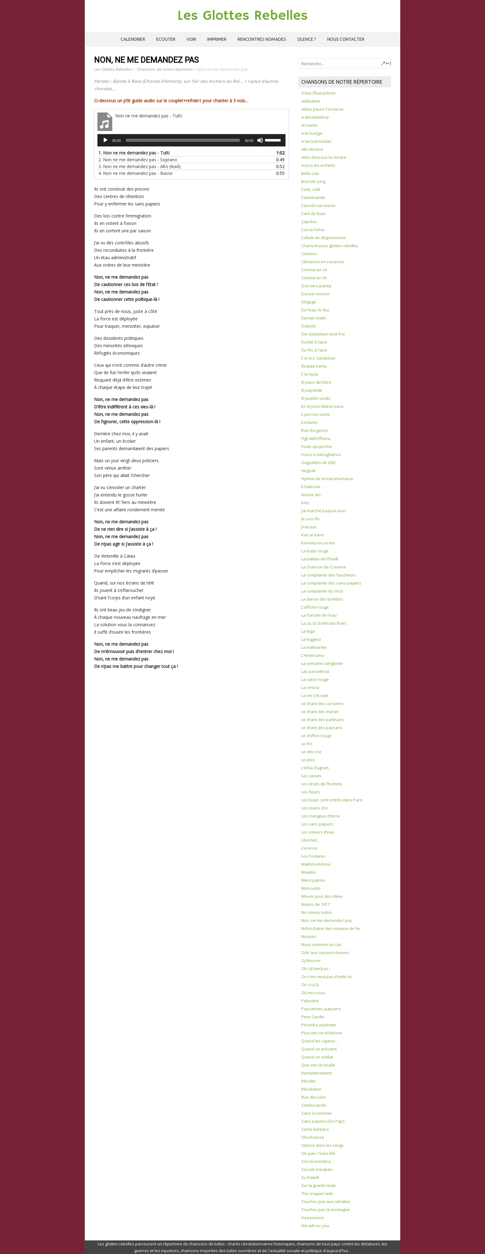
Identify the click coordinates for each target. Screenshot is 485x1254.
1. (134, 153)
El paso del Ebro (316, 382)
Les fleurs (310, 792)
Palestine (310, 1000)
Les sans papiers (317, 824)
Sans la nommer (316, 1113)
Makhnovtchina (315, 864)
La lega (308, 631)
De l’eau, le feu (315, 310)
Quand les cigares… (320, 1041)
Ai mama (309, 125)
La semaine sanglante (322, 663)
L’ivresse (309, 848)
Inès (305, 502)
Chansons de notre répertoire (165, 69)
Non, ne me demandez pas (326, 920)
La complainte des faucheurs (328, 575)
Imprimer (216, 39)
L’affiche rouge (315, 607)
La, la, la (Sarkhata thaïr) (323, 623)
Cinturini (309, 253)
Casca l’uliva (312, 229)
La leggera (311, 639)
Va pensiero (312, 1217)
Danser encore (315, 294)
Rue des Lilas (313, 1097)
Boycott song (313, 181)
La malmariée (314, 647)
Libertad (309, 840)
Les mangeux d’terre (320, 816)
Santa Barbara (315, 1129)
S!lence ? (306, 39)
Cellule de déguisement (323, 237)
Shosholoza (312, 1137)
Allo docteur (312, 149)
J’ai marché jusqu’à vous (323, 510)
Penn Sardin (312, 1017)
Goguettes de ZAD (318, 462)
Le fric (306, 743)
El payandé (311, 390)
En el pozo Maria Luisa (322, 406)
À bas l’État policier (318, 93)
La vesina (310, 687)
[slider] (183, 140)
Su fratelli (310, 1177)
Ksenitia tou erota (318, 543)
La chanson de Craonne (323, 567)
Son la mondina (316, 1161)
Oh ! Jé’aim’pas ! (315, 968)
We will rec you (315, 1225)
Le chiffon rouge (316, 735)
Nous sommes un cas (321, 944)
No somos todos (316, 912)
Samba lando (313, 1105)
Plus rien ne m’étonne (321, 1033)
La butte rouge (314, 551)
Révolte (308, 1081)
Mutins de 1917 (315, 904)
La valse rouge (315, 679)
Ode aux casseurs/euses (325, 952)
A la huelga (311, 133)
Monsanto (310, 888)
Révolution (311, 1089)
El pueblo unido (315, 398)
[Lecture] (105, 140)
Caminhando (313, 197)
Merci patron (313, 880)
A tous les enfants (318, 165)
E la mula (309, 374)
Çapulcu (308, 221)
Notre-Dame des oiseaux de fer (331, 928)
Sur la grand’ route (318, 1185)
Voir (191, 39)
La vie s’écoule (314, 695)
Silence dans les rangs (322, 1145)
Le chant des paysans (321, 727)
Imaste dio (311, 494)
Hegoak (308, 470)
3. (139, 166)
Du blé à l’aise (314, 342)
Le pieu (308, 759)
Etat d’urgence (314, 430)
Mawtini (308, 872)
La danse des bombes (322, 599)
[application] (191, 140)
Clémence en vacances (323, 261)
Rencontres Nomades (262, 39)
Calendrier (133, 39)
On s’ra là (310, 984)
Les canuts (311, 776)
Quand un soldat (317, 1057)
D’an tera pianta (316, 286)
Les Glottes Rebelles (242, 15)
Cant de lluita (313, 213)
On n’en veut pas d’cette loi (326, 976)
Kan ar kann (312, 535)
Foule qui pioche (316, 446)
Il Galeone (310, 486)
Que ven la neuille (318, 1065)
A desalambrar (315, 117)
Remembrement (316, 1073)
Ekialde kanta (314, 366)
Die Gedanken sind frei (323, 334)
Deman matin (313, 318)
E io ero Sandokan (318, 358)
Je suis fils (310, 518)
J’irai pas (309, 527)
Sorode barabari (317, 1169)
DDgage (308, 302)
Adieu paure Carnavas (322, 109)
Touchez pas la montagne (325, 1209)
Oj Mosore (311, 960)
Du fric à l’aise (314, 350)
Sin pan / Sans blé (318, 1153)
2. (137, 160)
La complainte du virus (322, 591)
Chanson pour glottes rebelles (329, 245)
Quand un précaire (319, 1049)
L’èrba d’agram (315, 768)
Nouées (308, 936)
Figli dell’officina (315, 438)
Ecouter (165, 39)
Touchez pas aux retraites (325, 1201)
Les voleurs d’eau (317, 832)
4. (135, 173)
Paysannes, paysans (321, 1008)
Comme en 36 (314, 278)
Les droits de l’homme (321, 784)
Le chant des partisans (322, 719)
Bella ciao (310, 173)
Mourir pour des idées (322, 896)
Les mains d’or (314, 808)
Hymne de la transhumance (327, 478)
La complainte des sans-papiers (331, 583)
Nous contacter (345, 39)
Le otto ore (311, 751)
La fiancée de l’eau (319, 615)
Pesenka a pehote (318, 1025)
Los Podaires (313, 856)
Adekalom (310, 101)
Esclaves (309, 422)
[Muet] (260, 140)
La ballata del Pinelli (319, 559)
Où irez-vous (313, 992)
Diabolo (308, 326)
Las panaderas (315, 671)
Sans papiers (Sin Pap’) (322, 1121)
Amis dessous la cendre (323, 157)
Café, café (310, 189)
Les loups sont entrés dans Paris (332, 800)
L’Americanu (312, 655)
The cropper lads (317, 1193)
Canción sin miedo (318, 205)
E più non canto (315, 414)
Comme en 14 (314, 269)
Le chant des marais (320, 711)
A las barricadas (316, 141)
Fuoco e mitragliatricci (321, 454)
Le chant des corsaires (322, 703)
